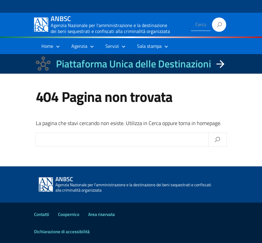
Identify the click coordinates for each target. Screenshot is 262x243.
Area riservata (101, 214)
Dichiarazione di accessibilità (62, 231)
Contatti (41, 214)
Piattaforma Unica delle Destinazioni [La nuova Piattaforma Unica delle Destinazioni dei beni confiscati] (133, 63)
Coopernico (68, 214)
